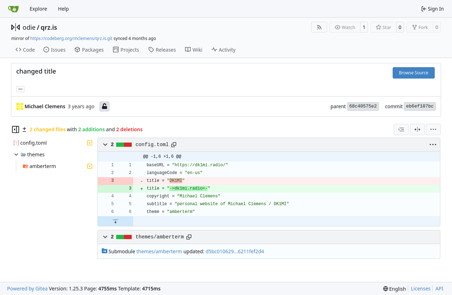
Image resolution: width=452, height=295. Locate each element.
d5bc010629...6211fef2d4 (235, 251)
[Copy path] (174, 145)
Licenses (421, 288)
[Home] (13, 8)
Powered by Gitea (27, 288)
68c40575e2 (363, 106)
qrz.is (49, 27)
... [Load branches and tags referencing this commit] (20, 88)
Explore (38, 8)
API (439, 288)
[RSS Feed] (319, 27)
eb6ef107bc (420, 106)
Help (63, 8)
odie (29, 27)
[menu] (433, 129)
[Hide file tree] (15, 129)
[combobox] (401, 129)
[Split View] (417, 129)
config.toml (152, 145)
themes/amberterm (160, 237)
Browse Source (413, 73)
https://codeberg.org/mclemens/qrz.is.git (71, 38)
